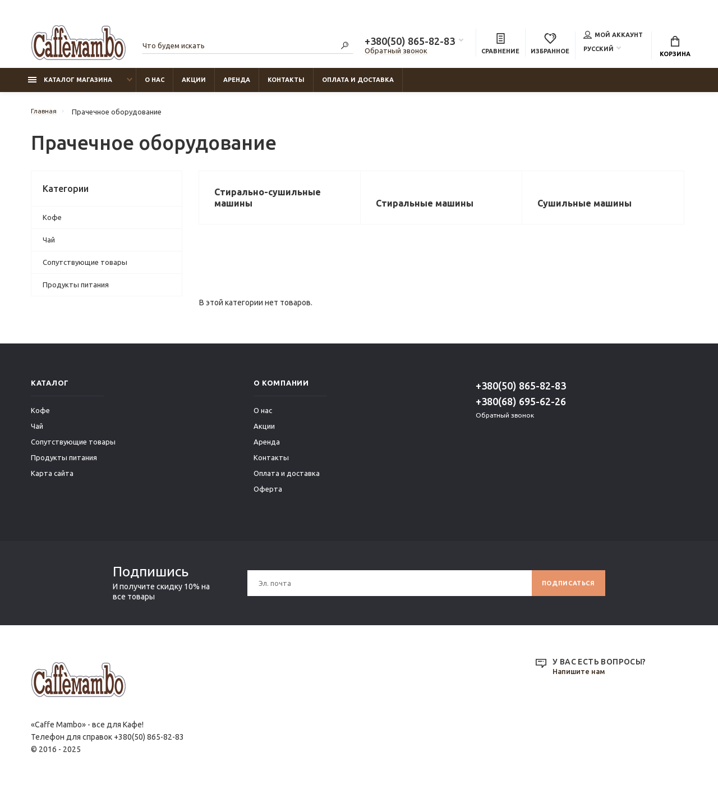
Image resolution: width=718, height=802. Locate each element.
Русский (598, 50)
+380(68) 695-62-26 (521, 409)
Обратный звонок (396, 52)
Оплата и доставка (358, 84)
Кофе (52, 222)
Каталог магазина (70, 84)
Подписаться (564, 591)
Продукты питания (76, 290)
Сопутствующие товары (85, 267)
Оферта (268, 497)
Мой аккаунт (613, 36)
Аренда (236, 84)
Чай (49, 245)
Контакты (286, 84)
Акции (194, 84)
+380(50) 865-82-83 (410, 42)
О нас (154, 84)
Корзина (675, 47)
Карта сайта (52, 481)
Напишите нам (581, 680)
